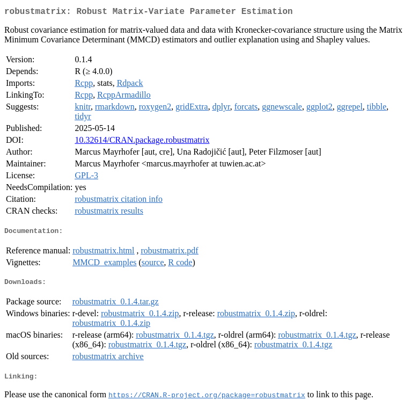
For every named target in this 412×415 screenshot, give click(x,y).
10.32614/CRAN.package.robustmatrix (142, 142)
